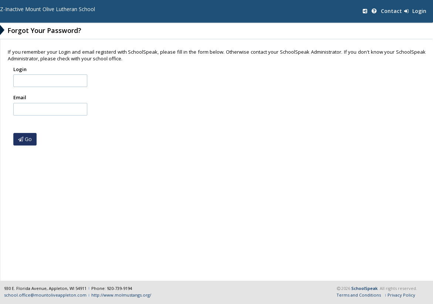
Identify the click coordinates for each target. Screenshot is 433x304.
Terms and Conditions (358, 294)
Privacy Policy (401, 294)
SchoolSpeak (364, 287)
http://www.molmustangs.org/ (121, 294)
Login (415, 10)
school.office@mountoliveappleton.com (45, 294)
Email (19, 97)
